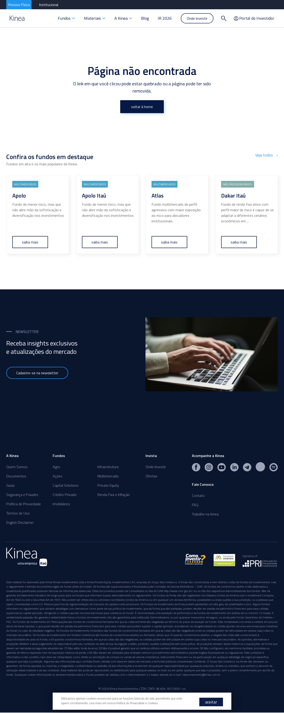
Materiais (95, 18)
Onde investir (197, 18)
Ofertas (151, 476)
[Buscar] (223, 18)
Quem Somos (17, 467)
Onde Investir (155, 467)
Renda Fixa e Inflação (113, 494)
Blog (145, 18)
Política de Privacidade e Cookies (138, 703)
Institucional (48, 4)
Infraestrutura (108, 467)
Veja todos (267, 155)
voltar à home (142, 106)
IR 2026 (165, 18)
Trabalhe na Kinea (205, 514)
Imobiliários (61, 504)
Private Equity (108, 485)
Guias (10, 485)
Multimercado (108, 476)
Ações (57, 476)
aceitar (211, 702)
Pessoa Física (19, 4)
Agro (56, 467)
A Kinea (123, 18)
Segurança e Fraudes (22, 494)
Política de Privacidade (23, 504)
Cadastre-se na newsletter (37, 373)
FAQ (195, 505)
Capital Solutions (66, 485)
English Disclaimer (20, 522)
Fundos (66, 18)
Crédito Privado (65, 494)
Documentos (16, 476)
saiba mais (30, 242)
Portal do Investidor (254, 18)
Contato (198, 495)
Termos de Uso (18, 513)
